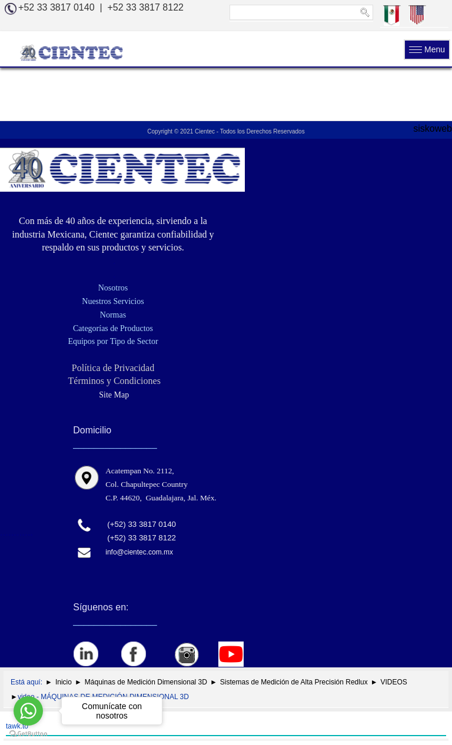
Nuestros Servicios (113, 301)
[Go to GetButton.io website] (28, 733)
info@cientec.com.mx (139, 552)
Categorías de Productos (113, 328)
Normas (113, 314)
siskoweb (432, 128)
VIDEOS (394, 682)
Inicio (63, 682)
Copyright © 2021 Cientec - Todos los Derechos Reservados (225, 131)
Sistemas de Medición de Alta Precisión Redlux (294, 682)
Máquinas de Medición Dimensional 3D (146, 682)
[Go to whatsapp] (28, 711)
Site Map (113, 394)
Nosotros (113, 287)
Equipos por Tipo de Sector (113, 341)
